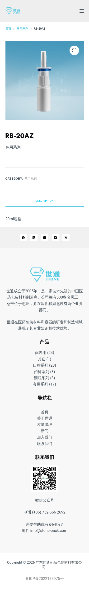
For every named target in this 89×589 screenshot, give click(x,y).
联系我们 (44, 443)
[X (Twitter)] (33, 237)
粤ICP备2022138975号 (44, 578)
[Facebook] (23, 237)
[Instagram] (44, 237)
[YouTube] (55, 237)
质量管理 (44, 424)
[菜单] (82, 11)
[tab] (44, 201)
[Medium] (66, 237)
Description (44, 201)
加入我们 (44, 437)
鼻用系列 (30, 178)
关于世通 (44, 418)
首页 (44, 412)
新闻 (44, 431)
